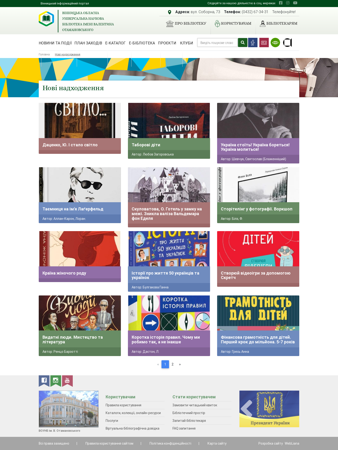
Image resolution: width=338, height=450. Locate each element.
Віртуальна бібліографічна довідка (132, 428)
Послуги (112, 421)
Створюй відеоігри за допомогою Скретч (256, 275)
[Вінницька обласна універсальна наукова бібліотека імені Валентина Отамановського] (46, 18)
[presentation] (246, 409)
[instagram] (287, 3)
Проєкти (167, 43)
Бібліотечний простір (189, 413)
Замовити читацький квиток (195, 405)
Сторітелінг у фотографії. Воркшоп (256, 209)
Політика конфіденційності (170, 443)
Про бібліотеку (184, 23)
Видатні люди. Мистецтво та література (72, 339)
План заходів (88, 43)
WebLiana (292, 443)
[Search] (217, 42)
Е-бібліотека (142, 43)
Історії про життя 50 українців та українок (165, 275)
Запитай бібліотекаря (189, 421)
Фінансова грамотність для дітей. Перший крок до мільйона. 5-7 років (258, 339)
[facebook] (280, 3)
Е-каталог (115, 43)
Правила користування (123, 405)
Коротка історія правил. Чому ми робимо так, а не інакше (166, 339)
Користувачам (231, 23)
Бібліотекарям (276, 24)
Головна (44, 54)
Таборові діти (146, 144)
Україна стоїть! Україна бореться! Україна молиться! (255, 147)
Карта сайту (217, 443)
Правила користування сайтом (109, 443)
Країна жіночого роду (64, 273)
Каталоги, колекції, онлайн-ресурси (133, 413)
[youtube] (295, 3)
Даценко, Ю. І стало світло (70, 144)
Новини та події (55, 43)
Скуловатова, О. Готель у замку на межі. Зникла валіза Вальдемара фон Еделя (167, 213)
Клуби (186, 43)
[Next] (180, 364)
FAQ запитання (184, 428)
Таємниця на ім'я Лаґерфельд (72, 209)
